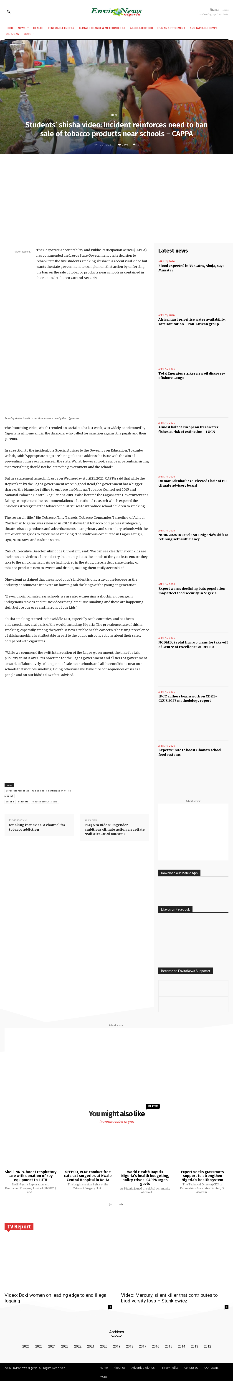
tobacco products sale (45, 802)
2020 (103, 1346)
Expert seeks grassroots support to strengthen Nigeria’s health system (202, 1175)
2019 (116, 1346)
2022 (77, 1346)
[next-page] (121, 1205)
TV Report (19, 1226)
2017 (142, 1346)
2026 (26, 1346)
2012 (207, 1346)
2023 (64, 1346)
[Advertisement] (116, 191)
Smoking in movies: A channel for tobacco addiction (37, 827)
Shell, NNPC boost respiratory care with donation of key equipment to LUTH (30, 1175)
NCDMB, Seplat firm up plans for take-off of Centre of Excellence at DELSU (193, 644)
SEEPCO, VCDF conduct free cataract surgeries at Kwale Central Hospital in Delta (88, 1175)
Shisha (10, 802)
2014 (181, 1346)
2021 (90, 1346)
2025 (39, 1346)
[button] (9, 12)
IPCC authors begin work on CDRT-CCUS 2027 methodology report (187, 698)
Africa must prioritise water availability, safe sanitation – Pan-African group (191, 321)
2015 (168, 1346)
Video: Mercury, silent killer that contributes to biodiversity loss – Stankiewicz (169, 1297)
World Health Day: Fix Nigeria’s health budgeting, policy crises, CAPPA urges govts (145, 1177)
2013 (194, 1346)
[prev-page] (110, 1205)
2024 (52, 1346)
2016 (155, 1346)
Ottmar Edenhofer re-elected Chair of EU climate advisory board (192, 483)
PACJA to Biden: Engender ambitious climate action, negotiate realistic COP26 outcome (114, 829)
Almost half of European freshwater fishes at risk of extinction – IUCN (188, 429)
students (23, 802)
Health (116, 115)
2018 (129, 1346)
